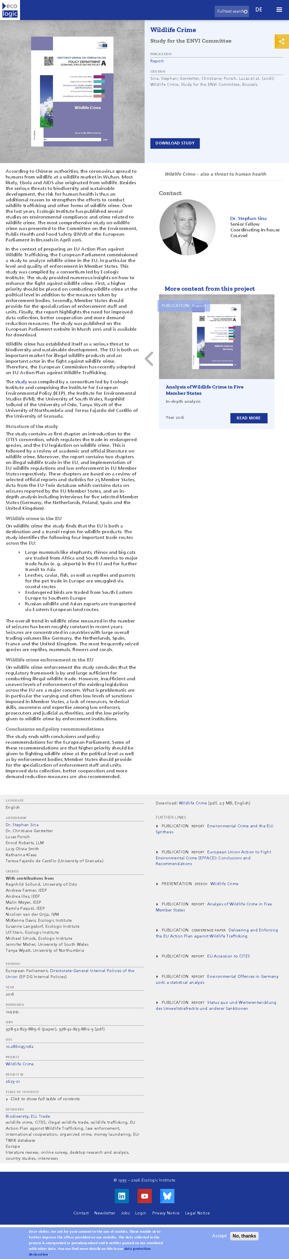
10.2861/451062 (19, 1047)
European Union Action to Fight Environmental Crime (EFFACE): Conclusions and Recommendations (213, 858)
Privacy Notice (166, 1213)
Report (157, 61)
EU (33, 1117)
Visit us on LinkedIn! (122, 1196)
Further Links (171, 818)
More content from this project (210, 288)
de (259, 10)
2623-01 (13, 1082)
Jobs (125, 1213)
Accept (219, 1237)
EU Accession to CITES (228, 956)
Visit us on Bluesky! (167, 1196)
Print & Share (282, 41)
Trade (44, 1117)
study (21, 382)
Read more (249, 418)
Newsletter (104, 1213)
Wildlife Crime (20, 1064)
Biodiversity (17, 1117)
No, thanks (244, 1236)
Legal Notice (197, 1213)
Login (141, 1213)
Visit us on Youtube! (144, 1196)
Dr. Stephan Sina (22, 825)
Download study (176, 143)
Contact (81, 1213)
